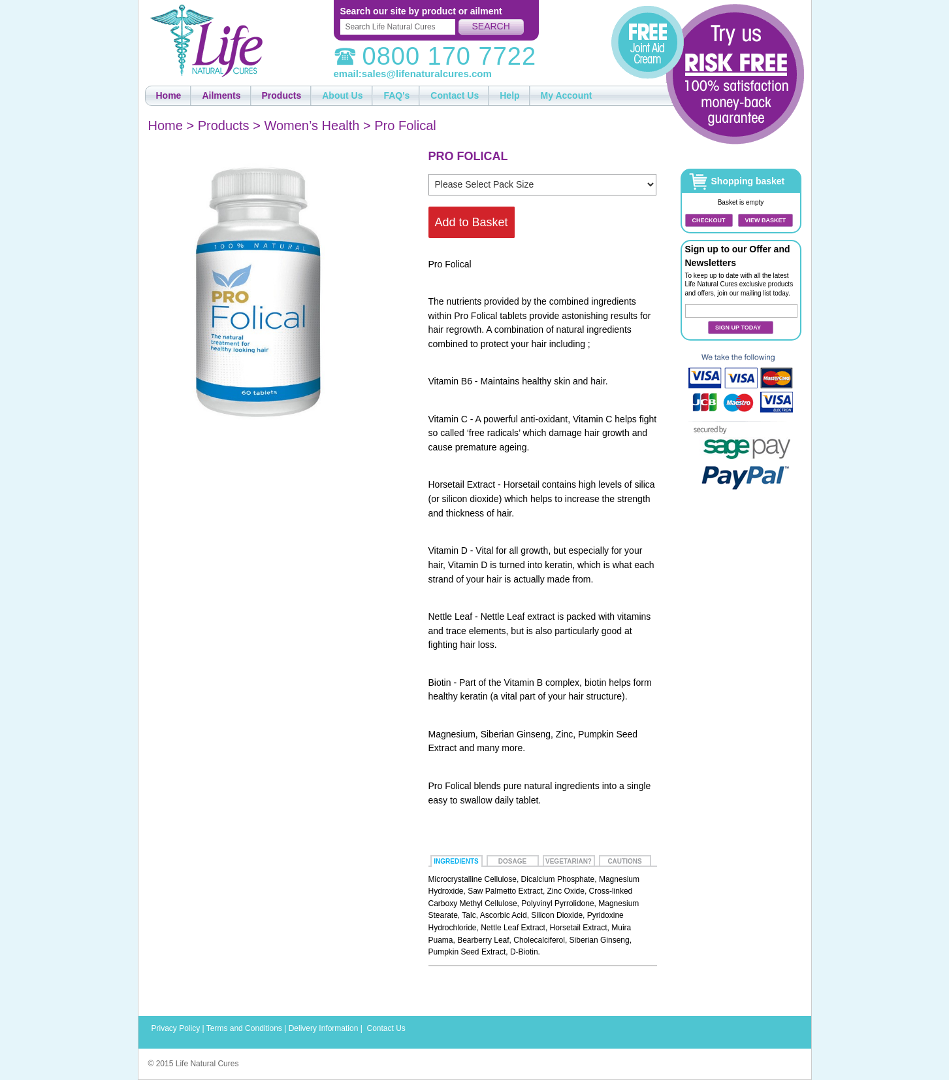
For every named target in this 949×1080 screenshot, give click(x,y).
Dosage (512, 861)
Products (223, 125)
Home (165, 125)
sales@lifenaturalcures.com (427, 73)
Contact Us (385, 1028)
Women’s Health (311, 125)
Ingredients (456, 861)
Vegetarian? (568, 861)
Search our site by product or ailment (421, 11)
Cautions (624, 861)
